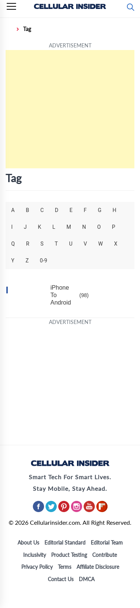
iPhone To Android (60, 295)
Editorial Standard (64, 542)
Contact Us (61, 579)
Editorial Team (107, 542)
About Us (28, 542)
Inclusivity (34, 555)
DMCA (86, 579)
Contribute (104, 555)
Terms (64, 567)
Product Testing (69, 555)
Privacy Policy (37, 567)
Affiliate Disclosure (98, 567)
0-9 (43, 261)
